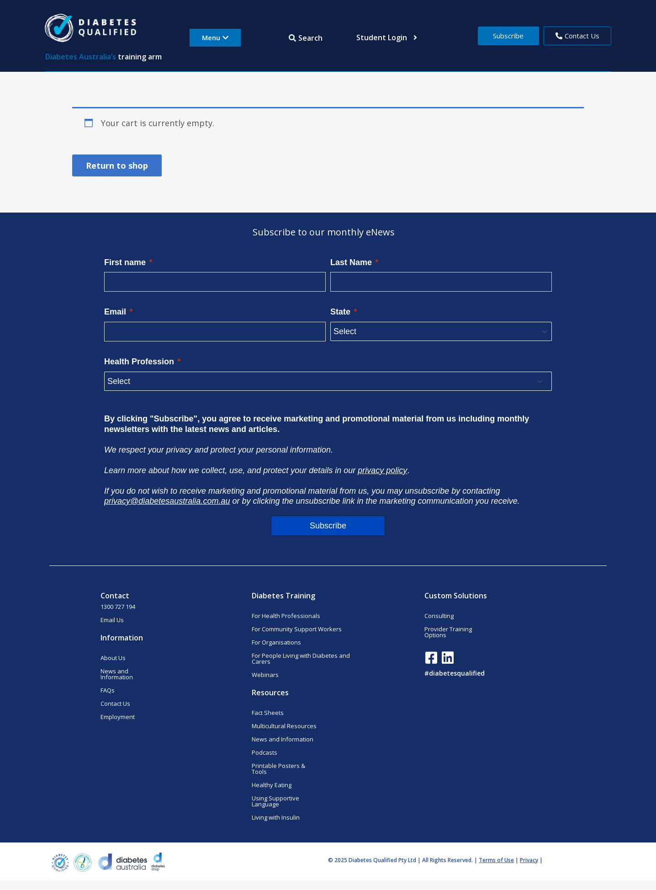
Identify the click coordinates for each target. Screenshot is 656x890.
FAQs (108, 690)
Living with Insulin (276, 817)
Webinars (265, 675)
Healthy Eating (271, 785)
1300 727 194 (118, 606)
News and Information (117, 674)
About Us (113, 658)
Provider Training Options (448, 632)
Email (115, 311)
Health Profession (139, 361)
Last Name (351, 262)
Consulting (439, 616)
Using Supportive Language (275, 801)
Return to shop (117, 165)
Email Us (112, 620)
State (340, 311)
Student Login (386, 37)
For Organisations (276, 642)
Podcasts (264, 752)
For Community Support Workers (297, 629)
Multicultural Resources (284, 726)
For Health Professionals (286, 616)
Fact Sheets (268, 713)
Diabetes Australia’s (80, 57)
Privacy (529, 860)
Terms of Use (496, 860)
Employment (118, 717)
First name (125, 262)
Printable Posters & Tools (278, 769)
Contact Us (115, 703)
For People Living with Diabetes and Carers (301, 658)
